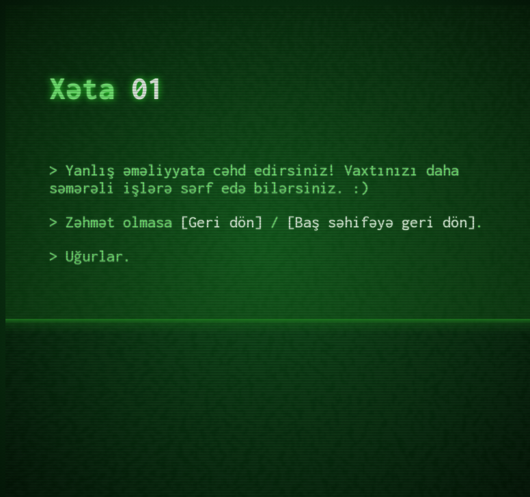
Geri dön (221, 222)
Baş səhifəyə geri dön (381, 222)
